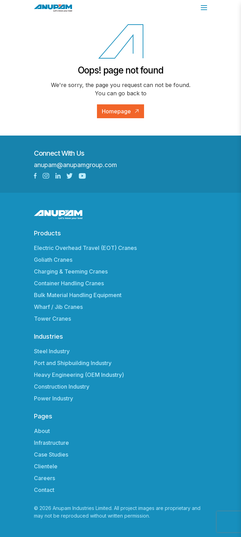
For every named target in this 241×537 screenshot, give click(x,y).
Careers (44, 478)
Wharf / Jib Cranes (58, 306)
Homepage (116, 111)
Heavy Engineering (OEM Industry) (79, 374)
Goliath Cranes (53, 259)
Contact (44, 489)
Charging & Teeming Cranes (71, 271)
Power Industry (53, 398)
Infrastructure (51, 442)
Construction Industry (61, 386)
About (42, 430)
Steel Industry (52, 351)
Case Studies (51, 454)
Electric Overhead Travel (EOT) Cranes (85, 247)
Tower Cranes (52, 318)
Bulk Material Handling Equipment (78, 295)
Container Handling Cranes (69, 283)
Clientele (45, 466)
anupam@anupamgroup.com (75, 164)
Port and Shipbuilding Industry (72, 363)
